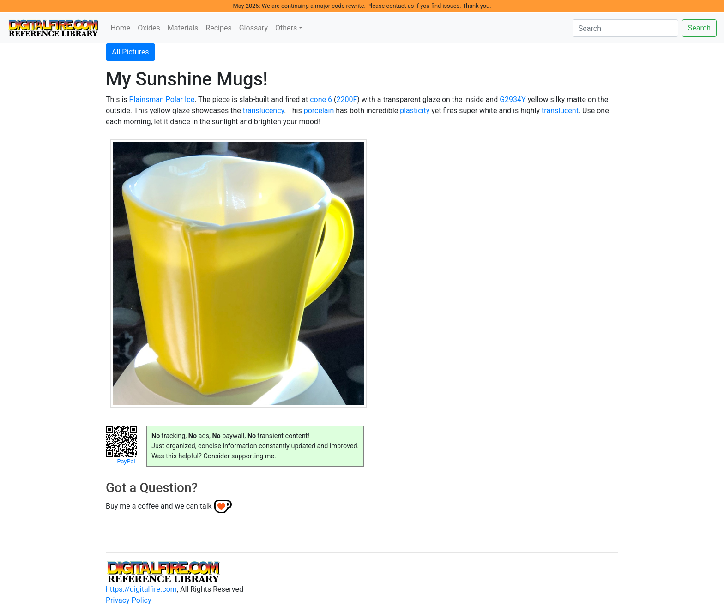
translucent (560, 110)
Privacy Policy (128, 600)
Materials (183, 28)
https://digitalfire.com (141, 589)
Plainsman (146, 99)
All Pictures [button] (130, 52)
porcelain (319, 110)
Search (699, 28)
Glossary (253, 28)
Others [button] (286, 28)
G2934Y (512, 99)
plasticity (414, 110)
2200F (346, 99)
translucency (263, 110)
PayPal (126, 461)
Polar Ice (180, 99)
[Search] (625, 28)
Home (120, 28)
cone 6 (321, 99)
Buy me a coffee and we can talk (159, 506)
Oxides (149, 28)
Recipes (218, 28)
